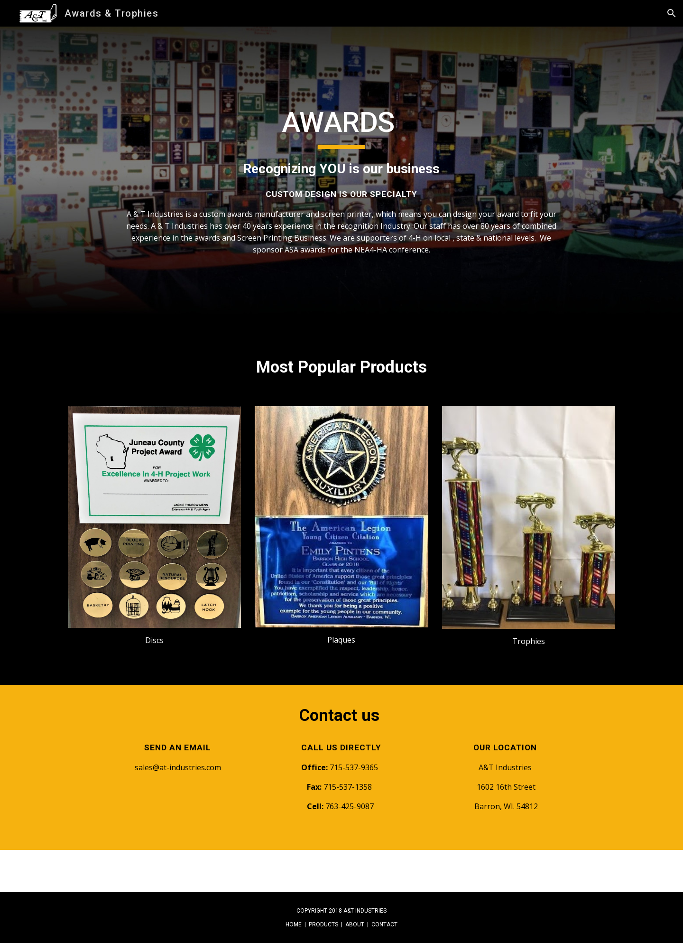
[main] (341, 180)
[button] (671, 13)
